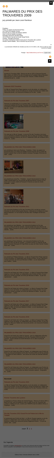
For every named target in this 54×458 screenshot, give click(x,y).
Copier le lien (47, 52)
